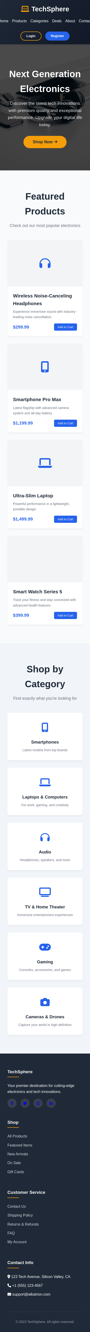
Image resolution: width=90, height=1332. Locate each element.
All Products (17, 1136)
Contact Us (16, 1206)
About (70, 21)
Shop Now (45, 142)
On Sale (14, 1163)
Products (19, 21)
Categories (39, 21)
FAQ (11, 1233)
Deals (57, 21)
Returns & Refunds (23, 1224)
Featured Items (19, 1145)
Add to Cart (65, 327)
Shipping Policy (20, 1215)
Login (30, 36)
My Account (17, 1242)
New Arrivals (17, 1154)
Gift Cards (15, 1172)
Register (57, 36)
